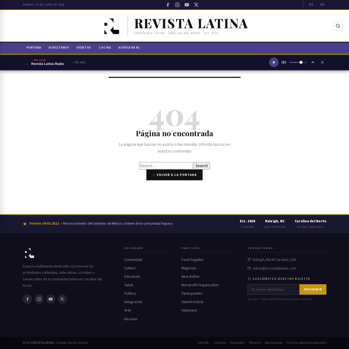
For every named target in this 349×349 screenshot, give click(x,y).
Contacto (219, 343)
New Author (190, 276)
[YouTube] (186, 4)
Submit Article (192, 302)
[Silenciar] (284, 62)
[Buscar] (338, 26)
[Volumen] (298, 62)
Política (130, 293)
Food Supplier (192, 259)
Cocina (105, 48)
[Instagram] (177, 4)
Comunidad (133, 259)
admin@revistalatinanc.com (274, 268)
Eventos (84, 48)
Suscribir (313, 289)
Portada (33, 48)
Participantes (191, 293)
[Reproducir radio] (274, 62)
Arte (127, 310)
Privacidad (237, 343)
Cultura (129, 268)
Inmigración (133, 302)
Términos (254, 343)
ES (311, 4)
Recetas (130, 319)
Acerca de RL (129, 48)
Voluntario (189, 310)
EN (322, 4)
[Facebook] (167, 4)
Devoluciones (273, 343)
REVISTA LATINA (43, 343)
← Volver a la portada (174, 174)
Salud (128, 285)
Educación (132, 276)
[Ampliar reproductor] (313, 62)
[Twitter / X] (196, 4)
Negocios (189, 268)
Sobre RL (203, 343)
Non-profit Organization (200, 285)
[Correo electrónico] (273, 289)
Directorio (59, 48)
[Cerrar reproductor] (322, 62)
